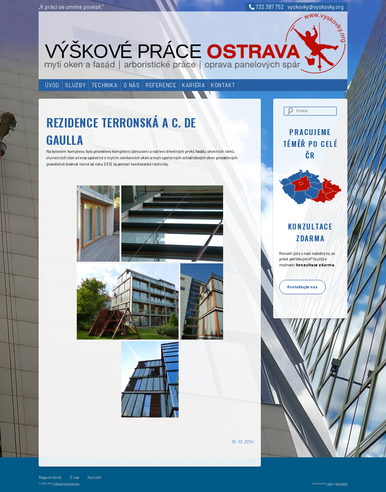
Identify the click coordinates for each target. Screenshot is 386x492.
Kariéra (193, 85)
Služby (75, 85)
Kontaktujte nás (302, 287)
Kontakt (223, 85)
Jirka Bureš (341, 483)
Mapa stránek (50, 477)
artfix (330, 483)
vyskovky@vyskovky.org (316, 6)
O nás (131, 85)
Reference (160, 85)
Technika (105, 85)
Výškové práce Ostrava (66, 483)
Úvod (52, 85)
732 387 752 (266, 6)
